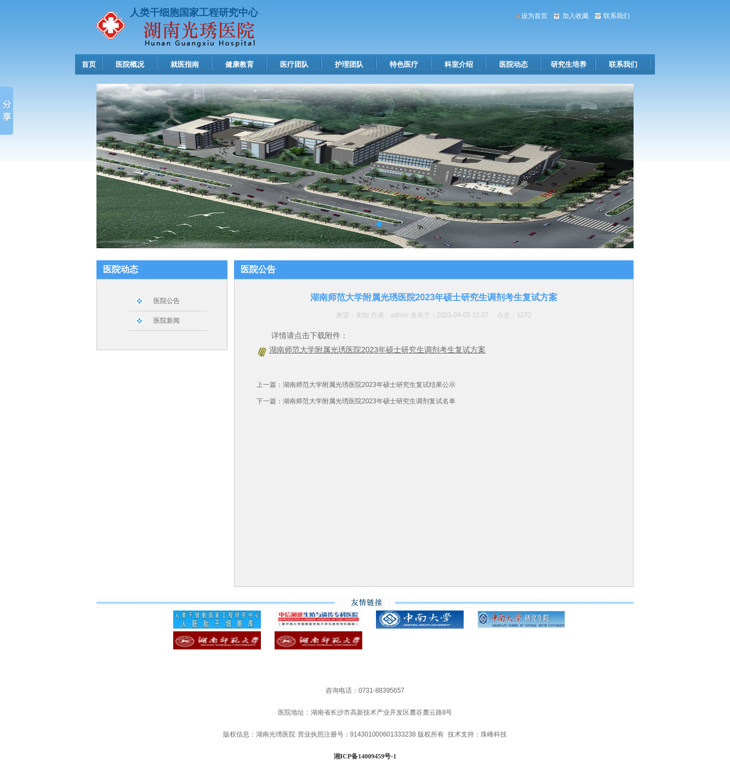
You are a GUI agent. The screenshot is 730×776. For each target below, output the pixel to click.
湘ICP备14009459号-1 (365, 756)
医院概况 (130, 64)
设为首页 (534, 16)
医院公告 (166, 301)
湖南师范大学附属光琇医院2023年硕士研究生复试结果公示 (369, 385)
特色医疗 (404, 64)
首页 (89, 64)
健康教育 (239, 64)
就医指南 (184, 64)
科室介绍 (458, 64)
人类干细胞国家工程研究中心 (194, 12)
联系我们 (616, 16)
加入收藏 (575, 16)
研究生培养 (568, 64)
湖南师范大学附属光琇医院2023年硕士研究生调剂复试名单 (369, 401)
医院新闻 (166, 320)
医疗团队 (294, 64)
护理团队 (349, 64)
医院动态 (513, 64)
